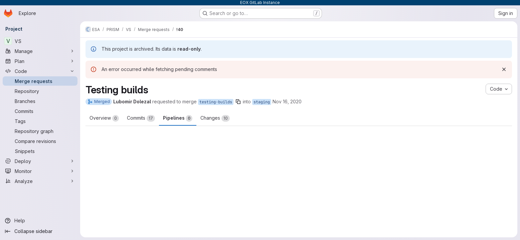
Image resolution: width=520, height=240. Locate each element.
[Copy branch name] (238, 102)
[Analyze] (40, 181)
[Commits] (40, 111)
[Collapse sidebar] (40, 231)
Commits (141, 118)
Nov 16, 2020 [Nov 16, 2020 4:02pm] (287, 101)
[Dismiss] (504, 69)
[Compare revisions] (40, 141)
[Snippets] (40, 151)
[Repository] (40, 91)
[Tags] (40, 121)
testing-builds (215, 102)
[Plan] (40, 61)
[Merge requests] (40, 81)
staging (261, 102)
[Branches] (40, 101)
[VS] (40, 41)
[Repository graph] (40, 131)
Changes (215, 118)
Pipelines (177, 118)
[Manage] (40, 51)
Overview (104, 118)
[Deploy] (40, 161)
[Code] (40, 71)
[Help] (40, 220)
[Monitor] (40, 171)
